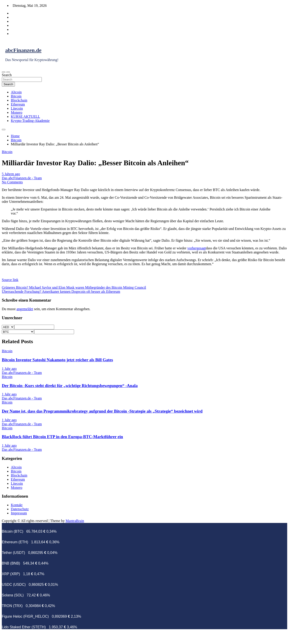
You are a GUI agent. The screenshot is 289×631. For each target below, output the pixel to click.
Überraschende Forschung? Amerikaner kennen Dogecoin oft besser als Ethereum (61, 291)
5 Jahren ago (11, 174)
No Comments (12, 182)
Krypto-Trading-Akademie (30, 121)
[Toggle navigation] (3, 72)
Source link (10, 280)
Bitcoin (16, 96)
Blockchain (19, 100)
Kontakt (17, 505)
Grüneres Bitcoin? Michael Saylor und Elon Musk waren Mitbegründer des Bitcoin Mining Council (74, 287)
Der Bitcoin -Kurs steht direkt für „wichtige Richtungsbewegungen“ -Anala (70, 385)
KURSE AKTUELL (25, 116)
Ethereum (18, 104)
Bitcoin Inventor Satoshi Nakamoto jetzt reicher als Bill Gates (57, 359)
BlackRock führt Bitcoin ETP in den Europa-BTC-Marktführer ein (62, 436)
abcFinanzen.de (23, 50)
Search (7, 75)
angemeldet (24, 309)
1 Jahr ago (9, 369)
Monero (16, 112)
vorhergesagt (196, 248)
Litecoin (17, 108)
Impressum (19, 513)
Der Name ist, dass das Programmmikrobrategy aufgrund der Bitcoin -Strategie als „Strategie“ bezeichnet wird (102, 411)
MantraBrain (75, 521)
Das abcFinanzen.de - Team (22, 178)
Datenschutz (20, 509)
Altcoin (16, 92)
